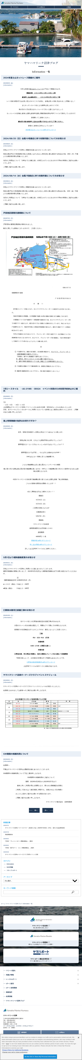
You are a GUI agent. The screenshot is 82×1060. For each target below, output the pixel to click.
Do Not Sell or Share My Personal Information (40, 1056)
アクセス (15, 7)
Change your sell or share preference (14, 1052)
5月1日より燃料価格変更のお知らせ (19, 557)
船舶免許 (9, 992)
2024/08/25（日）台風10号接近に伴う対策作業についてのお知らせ (34, 138)
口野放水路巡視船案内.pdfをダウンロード (41, 662)
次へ (46, 810)
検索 (73, 892)
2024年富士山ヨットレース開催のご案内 (21, 77)
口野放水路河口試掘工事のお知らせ (19, 610)
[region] (41, 1047)
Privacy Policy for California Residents (15, 1050)
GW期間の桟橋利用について (15, 754)
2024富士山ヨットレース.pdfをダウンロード (41, 130)
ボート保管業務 (11, 988)
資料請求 (24, 1032)
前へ (36, 810)
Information (7, 85)
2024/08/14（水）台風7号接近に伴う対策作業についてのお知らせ (33, 175)
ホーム (3, 903)
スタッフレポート (12, 870)
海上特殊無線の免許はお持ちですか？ (20, 420)
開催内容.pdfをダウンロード (41, 540)
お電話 (69, 7)
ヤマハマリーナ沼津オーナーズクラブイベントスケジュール (29, 675)
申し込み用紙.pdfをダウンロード (41, 544)
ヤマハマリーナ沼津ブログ (41, 63)
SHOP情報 (10, 867)
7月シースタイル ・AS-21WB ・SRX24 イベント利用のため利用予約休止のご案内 (40, 389)
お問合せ (42, 7)
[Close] (78, 1037)
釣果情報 (9, 996)
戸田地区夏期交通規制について (17, 213)
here (7, 1044)
